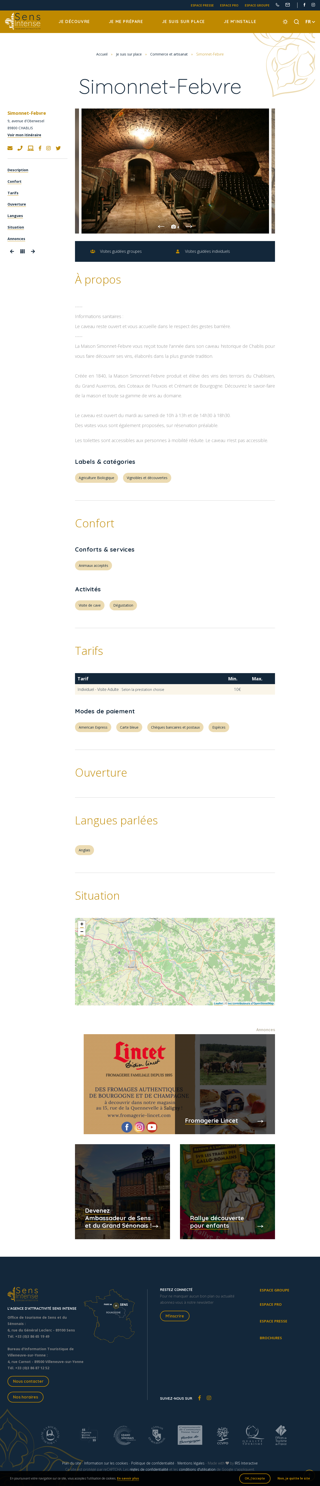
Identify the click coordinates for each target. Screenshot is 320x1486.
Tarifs (13, 193)
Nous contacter (28, 1381)
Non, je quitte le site (294, 1478)
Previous (161, 226)
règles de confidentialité (149, 1469)
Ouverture (17, 204)
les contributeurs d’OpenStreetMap (251, 1003)
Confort (15, 181)
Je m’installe (240, 21)
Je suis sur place (183, 21)
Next (189, 226)
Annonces (16, 238)
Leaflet (218, 1003)
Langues (15, 215)
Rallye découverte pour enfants (217, 1221)
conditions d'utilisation (197, 1469)
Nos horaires (25, 1396)
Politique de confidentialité (152, 1463)
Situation (16, 227)
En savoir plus (128, 1478)
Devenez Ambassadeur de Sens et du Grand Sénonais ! (118, 1218)
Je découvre (74, 21)
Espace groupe (257, 5)
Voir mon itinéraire (24, 135)
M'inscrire (175, 1315)
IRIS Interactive (246, 1463)
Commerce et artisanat (169, 54)
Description (18, 170)
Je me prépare (126, 21)
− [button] (82, 932)
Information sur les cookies (106, 1463)
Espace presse (202, 5)
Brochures (271, 1337)
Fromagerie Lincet (211, 1120)
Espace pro (229, 5)
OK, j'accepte (255, 1478)
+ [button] (82, 924)
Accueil (102, 54)
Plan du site (71, 1463)
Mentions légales (191, 1463)
